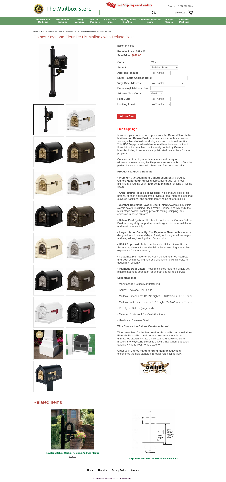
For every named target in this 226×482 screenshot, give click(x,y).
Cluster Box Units (110, 21)
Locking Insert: (126, 104)
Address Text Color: (129, 93)
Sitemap (134, 470)
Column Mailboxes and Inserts (150, 21)
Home (36, 31)
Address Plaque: (127, 73)
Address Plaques (169, 21)
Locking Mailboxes (79, 21)
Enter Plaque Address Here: (134, 78)
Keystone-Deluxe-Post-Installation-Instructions (153, 458)
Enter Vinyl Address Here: (133, 88)
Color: (121, 62)
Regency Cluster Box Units (128, 21)
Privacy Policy (119, 470)
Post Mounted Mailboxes (43, 21)
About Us (172, 6)
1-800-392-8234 (185, 6)
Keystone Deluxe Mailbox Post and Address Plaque (72, 453)
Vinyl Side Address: (129, 83)
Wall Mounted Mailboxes (62, 21)
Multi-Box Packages (95, 21)
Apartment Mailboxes (184, 21)
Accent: (122, 67)
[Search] (125, 13)
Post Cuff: (123, 99)
